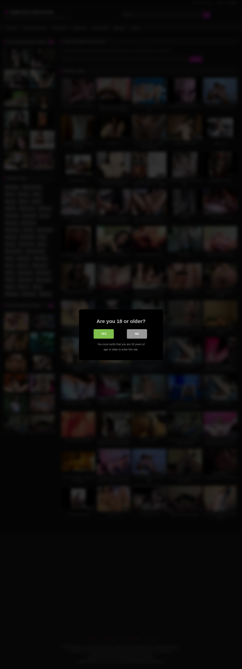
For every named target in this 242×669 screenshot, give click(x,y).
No (137, 333)
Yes (103, 333)
